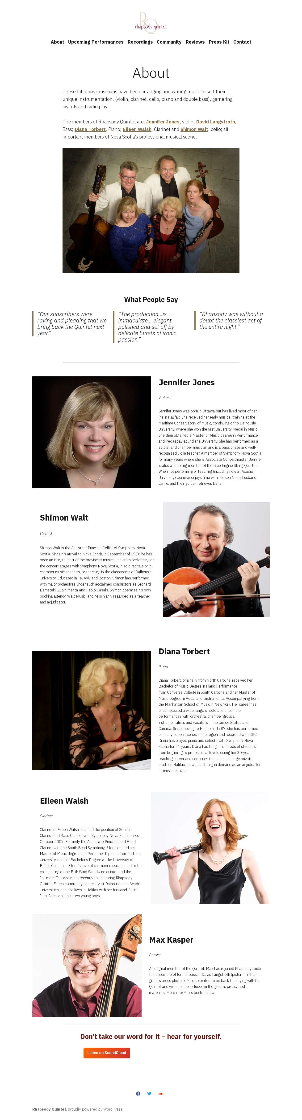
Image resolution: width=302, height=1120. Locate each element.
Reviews (195, 42)
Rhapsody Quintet (49, 1109)
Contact (242, 42)
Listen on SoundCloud (106, 1053)
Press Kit (219, 42)
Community (169, 42)
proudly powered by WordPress (95, 1109)
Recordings (140, 42)
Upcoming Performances (96, 42)
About (57, 42)
